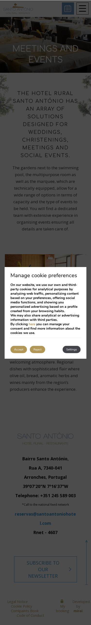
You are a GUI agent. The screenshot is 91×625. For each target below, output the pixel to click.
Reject (37, 349)
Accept (18, 349)
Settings (71, 349)
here (32, 324)
